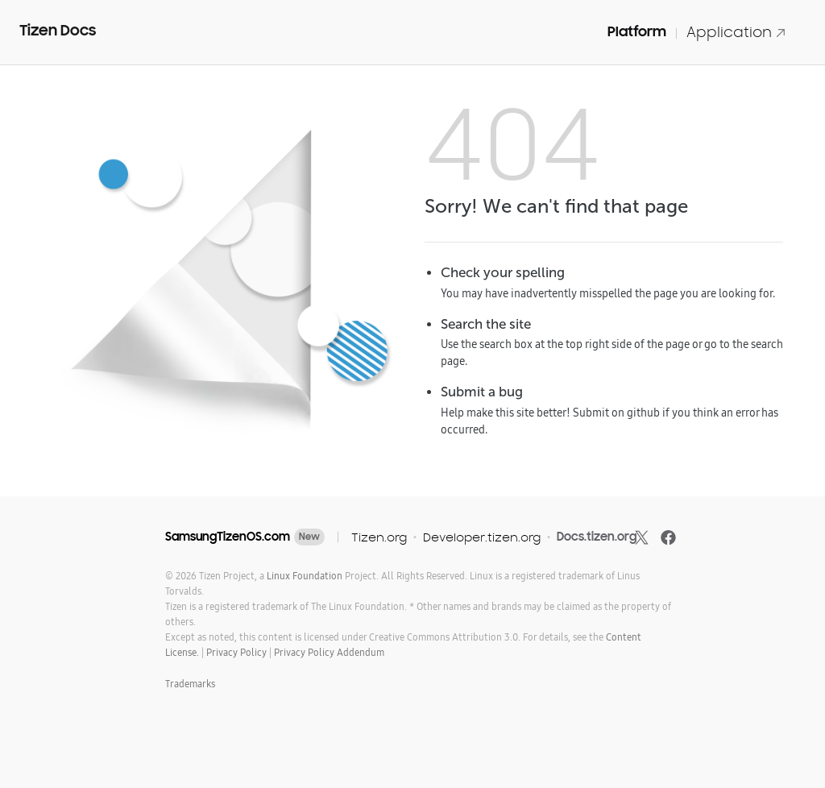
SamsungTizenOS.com (227, 536)
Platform (636, 31)
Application (736, 32)
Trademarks (190, 684)
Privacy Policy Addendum (329, 652)
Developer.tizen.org (482, 537)
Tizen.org (379, 537)
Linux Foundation (304, 576)
